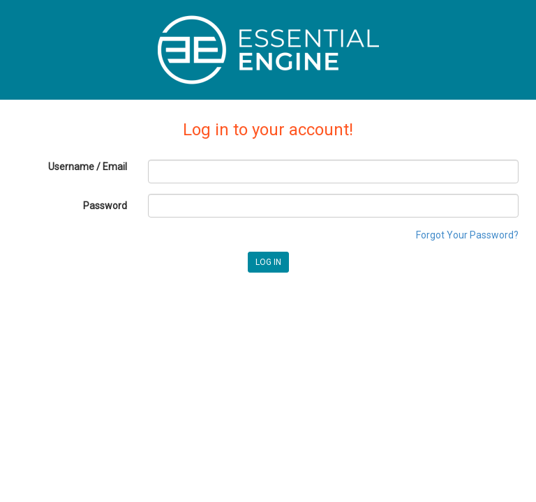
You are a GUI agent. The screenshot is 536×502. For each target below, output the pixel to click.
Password (105, 205)
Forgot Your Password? (467, 235)
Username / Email (87, 166)
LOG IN (268, 262)
